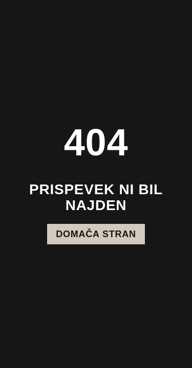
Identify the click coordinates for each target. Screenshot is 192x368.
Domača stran (96, 234)
